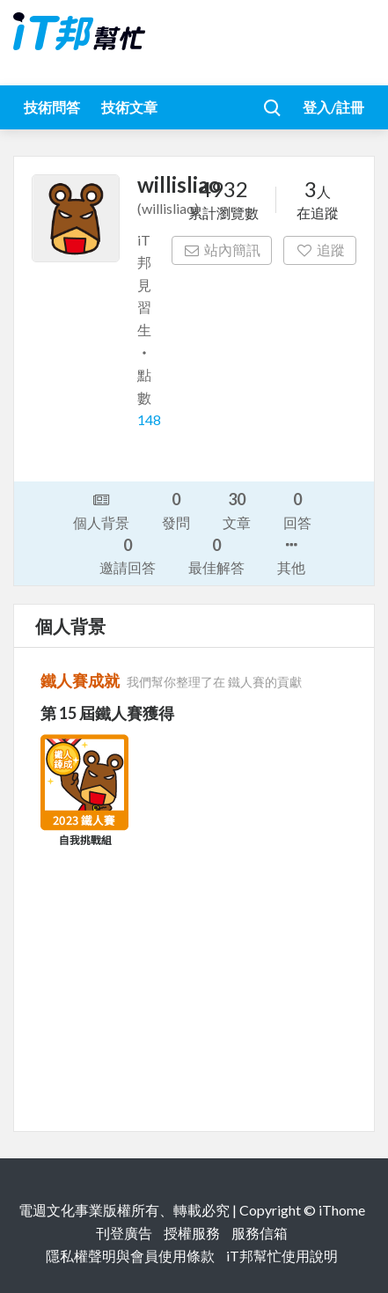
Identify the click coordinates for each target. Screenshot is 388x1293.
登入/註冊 (333, 107)
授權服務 (192, 1232)
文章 (237, 509)
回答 (297, 509)
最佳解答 (216, 555)
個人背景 (101, 510)
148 (149, 419)
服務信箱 (259, 1232)
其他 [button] (291, 554)
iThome (341, 1209)
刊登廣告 (124, 1232)
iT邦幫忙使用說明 (282, 1255)
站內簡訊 (222, 249)
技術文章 (129, 107)
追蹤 (320, 249)
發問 (176, 509)
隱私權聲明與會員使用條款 (130, 1255)
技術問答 (52, 107)
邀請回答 (127, 555)
